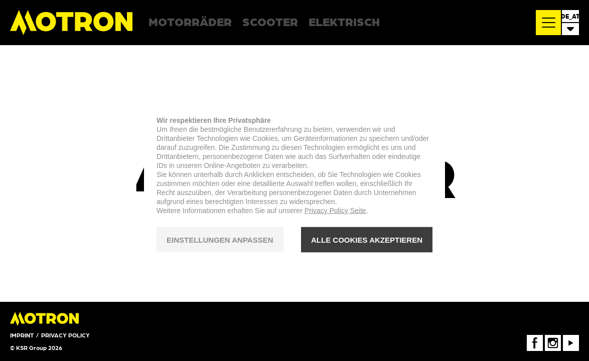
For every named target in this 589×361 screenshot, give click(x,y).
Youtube (571, 338)
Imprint (22, 334)
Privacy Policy (65, 334)
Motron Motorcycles (71, 22)
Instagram (553, 338)
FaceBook (535, 338)
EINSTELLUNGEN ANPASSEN (220, 239)
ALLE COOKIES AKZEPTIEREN (366, 239)
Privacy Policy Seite (335, 211)
